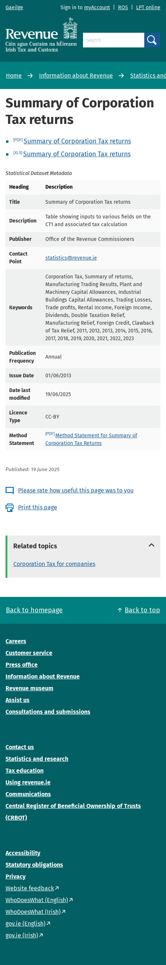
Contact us (20, 747)
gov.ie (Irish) (22, 935)
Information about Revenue (76, 75)
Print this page (37, 507)
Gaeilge (14, 7)
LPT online (148, 7)
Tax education (25, 770)
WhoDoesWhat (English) (37, 900)
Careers (16, 641)
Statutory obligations (34, 864)
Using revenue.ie (28, 782)
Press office (22, 664)
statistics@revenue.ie (71, 258)
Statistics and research (37, 758)
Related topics (35, 546)
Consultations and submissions (48, 711)
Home (14, 75)
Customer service (29, 652)
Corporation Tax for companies (54, 563)
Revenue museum (29, 688)
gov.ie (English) (25, 923)
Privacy (15, 876)
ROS (123, 7)
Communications (28, 794)
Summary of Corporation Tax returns (77, 141)
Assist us (18, 700)
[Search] (113, 40)
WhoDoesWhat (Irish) (33, 911)
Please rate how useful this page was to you (76, 490)
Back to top (142, 610)
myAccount (97, 7)
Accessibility (23, 853)
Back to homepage (34, 610)
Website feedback (30, 888)
